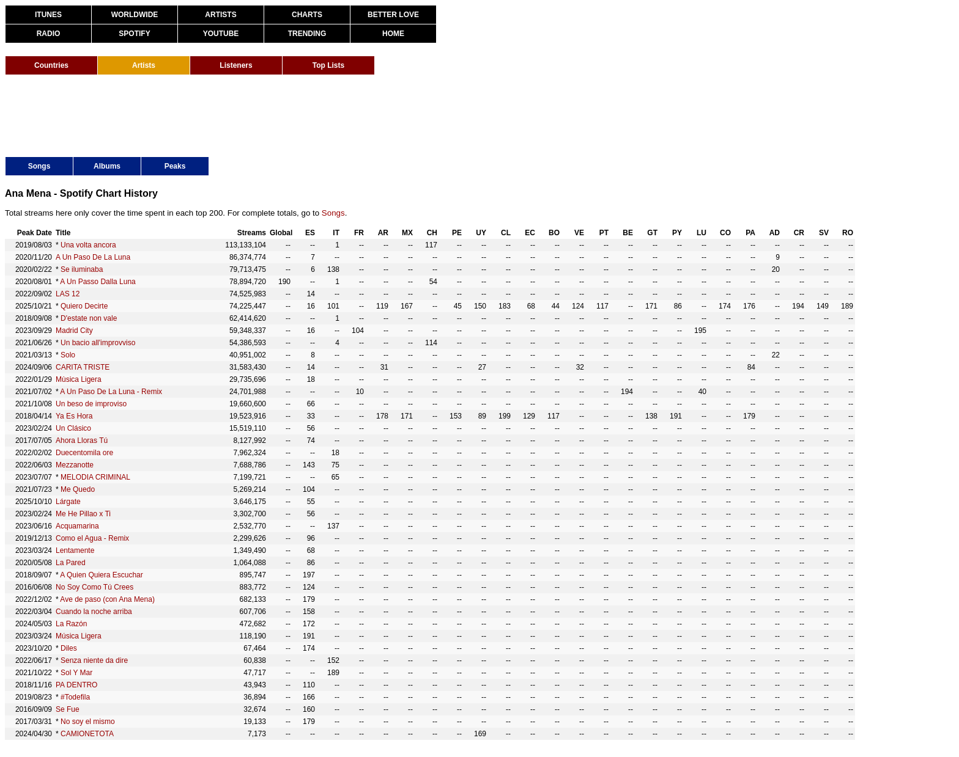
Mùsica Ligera (79, 379)
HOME (393, 33)
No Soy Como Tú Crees (94, 587)
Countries (51, 65)
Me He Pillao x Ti (83, 514)
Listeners (236, 65)
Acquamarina (77, 526)
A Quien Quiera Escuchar (101, 575)
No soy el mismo (88, 721)
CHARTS (307, 14)
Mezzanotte (75, 465)
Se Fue (68, 709)
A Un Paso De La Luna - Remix (111, 391)
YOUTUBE (221, 33)
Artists (143, 65)
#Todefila (75, 697)
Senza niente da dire (94, 660)
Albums (107, 166)
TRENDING (307, 33)
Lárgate (68, 501)
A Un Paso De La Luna (93, 257)
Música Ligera (79, 636)
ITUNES (48, 14)
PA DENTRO (76, 685)
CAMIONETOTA (87, 734)
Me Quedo (78, 489)
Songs (39, 166)
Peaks (175, 166)
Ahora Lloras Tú (82, 440)
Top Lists (328, 65)
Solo (68, 355)
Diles (69, 648)
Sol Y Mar (76, 672)
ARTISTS (220, 14)
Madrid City (74, 330)
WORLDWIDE (134, 14)
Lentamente (75, 550)
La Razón (71, 624)
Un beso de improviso (91, 404)
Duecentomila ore (84, 452)
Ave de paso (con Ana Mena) (107, 599)
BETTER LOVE (393, 14)
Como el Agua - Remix (92, 538)
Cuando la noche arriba (94, 611)
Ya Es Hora (74, 416)
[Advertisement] (227, 114)
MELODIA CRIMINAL (95, 477)
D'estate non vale (89, 318)
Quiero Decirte (84, 306)
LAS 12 (68, 294)
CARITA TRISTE (82, 367)
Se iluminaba (82, 269)
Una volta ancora (88, 245)
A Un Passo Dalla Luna (97, 281)
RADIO (49, 33)
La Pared (71, 562)
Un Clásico (73, 428)
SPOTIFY (134, 33)
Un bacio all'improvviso (98, 342)
